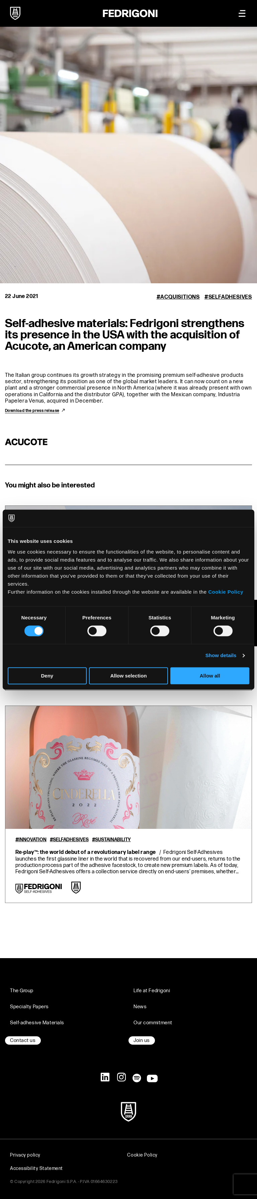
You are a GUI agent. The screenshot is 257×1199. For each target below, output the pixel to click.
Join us (142, 1040)
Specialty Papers (29, 1007)
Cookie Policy (225, 592)
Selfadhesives (230, 297)
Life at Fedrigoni (152, 991)
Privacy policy (25, 1155)
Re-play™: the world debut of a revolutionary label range (85, 852)
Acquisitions (180, 297)
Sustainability (113, 840)
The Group (21, 991)
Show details (221, 655)
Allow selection (128, 676)
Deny (47, 676)
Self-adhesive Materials (37, 1023)
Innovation (32, 840)
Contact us (23, 1040)
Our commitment (153, 1023)
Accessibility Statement (36, 1168)
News (140, 1007)
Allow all (210, 676)
